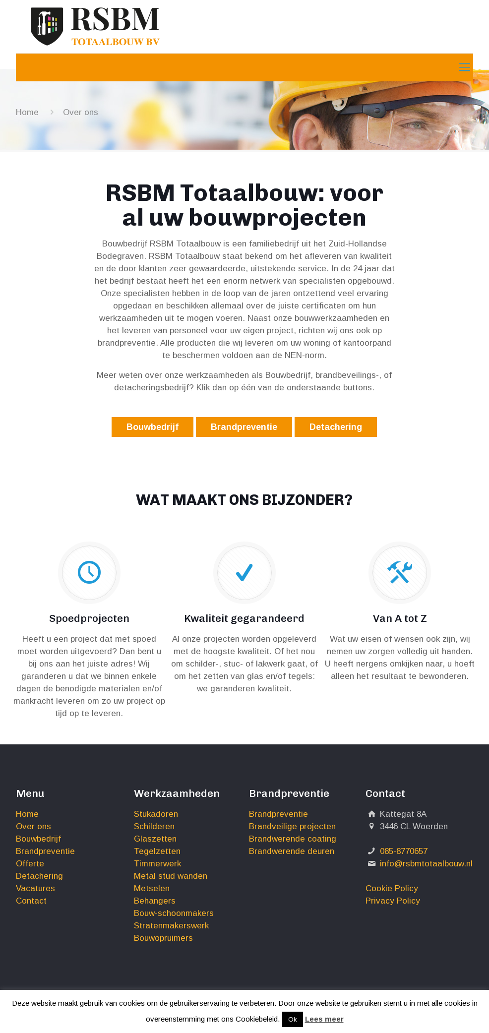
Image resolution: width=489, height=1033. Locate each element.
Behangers (155, 901)
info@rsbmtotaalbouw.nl (426, 863)
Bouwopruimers (163, 938)
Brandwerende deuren (291, 851)
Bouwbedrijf (152, 427)
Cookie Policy (392, 888)
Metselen (152, 888)
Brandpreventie (244, 427)
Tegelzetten (157, 851)
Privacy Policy (393, 901)
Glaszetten (155, 839)
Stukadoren (156, 814)
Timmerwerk (157, 863)
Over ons (33, 826)
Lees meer (324, 1019)
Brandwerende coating (292, 839)
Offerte (30, 863)
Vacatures (35, 888)
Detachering (335, 427)
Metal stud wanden (170, 876)
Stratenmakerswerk (171, 925)
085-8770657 (404, 851)
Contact (31, 901)
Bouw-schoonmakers (174, 913)
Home (27, 112)
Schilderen (154, 826)
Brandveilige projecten (292, 826)
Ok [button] (292, 1019)
